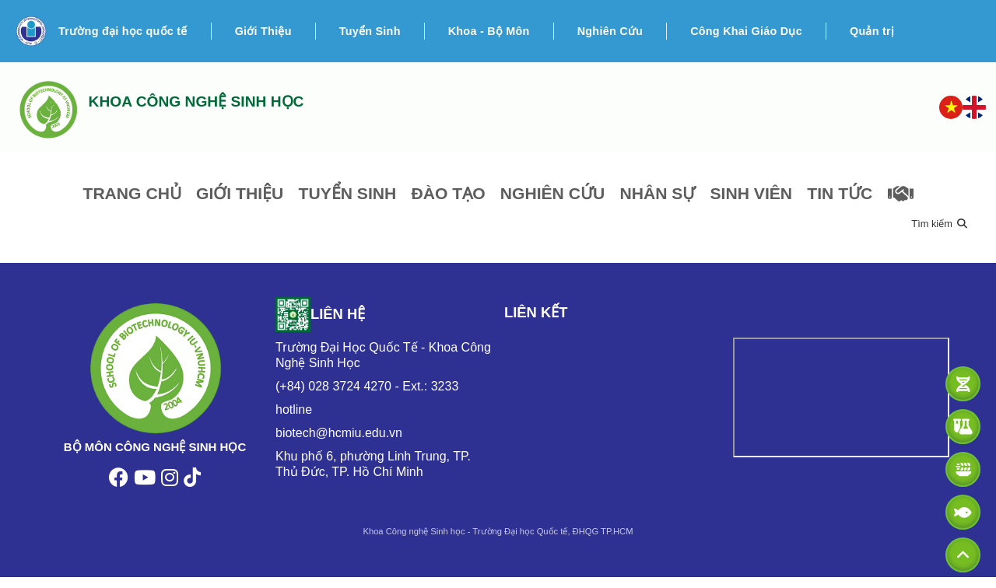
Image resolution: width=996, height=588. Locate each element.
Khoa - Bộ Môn (489, 31)
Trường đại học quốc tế (123, 31)
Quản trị (872, 31)
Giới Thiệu (263, 31)
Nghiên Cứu (610, 31)
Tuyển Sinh (370, 31)
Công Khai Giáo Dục (746, 31)
